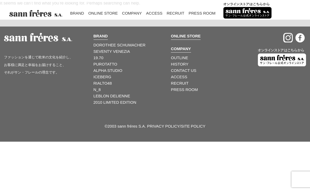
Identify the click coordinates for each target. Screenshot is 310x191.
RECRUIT (180, 83)
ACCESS (179, 77)
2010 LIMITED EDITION (115, 102)
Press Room (202, 13)
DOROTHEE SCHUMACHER (120, 45)
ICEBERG (103, 77)
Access (154, 13)
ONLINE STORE (186, 36)
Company (132, 13)
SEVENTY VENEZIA (112, 51)
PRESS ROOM (184, 89)
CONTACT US (183, 70)
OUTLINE (179, 57)
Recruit (175, 13)
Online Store (103, 13)
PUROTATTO (105, 64)
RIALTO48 (103, 83)
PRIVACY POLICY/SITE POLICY (176, 126)
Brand (77, 13)
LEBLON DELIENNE (112, 96)
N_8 (97, 89)
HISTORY (179, 64)
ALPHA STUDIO (108, 70)
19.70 (99, 57)
